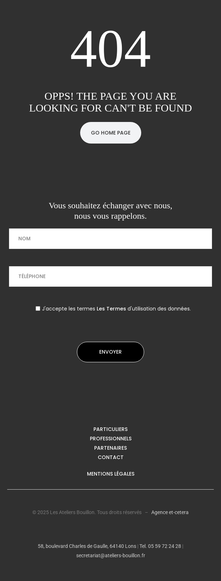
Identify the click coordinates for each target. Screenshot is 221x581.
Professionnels (111, 438)
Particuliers (110, 429)
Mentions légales (110, 473)
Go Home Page (110, 132)
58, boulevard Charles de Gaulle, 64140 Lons (87, 546)
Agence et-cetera (170, 512)
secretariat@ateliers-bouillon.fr (110, 555)
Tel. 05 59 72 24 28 (159, 546)
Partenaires (110, 447)
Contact (111, 457)
